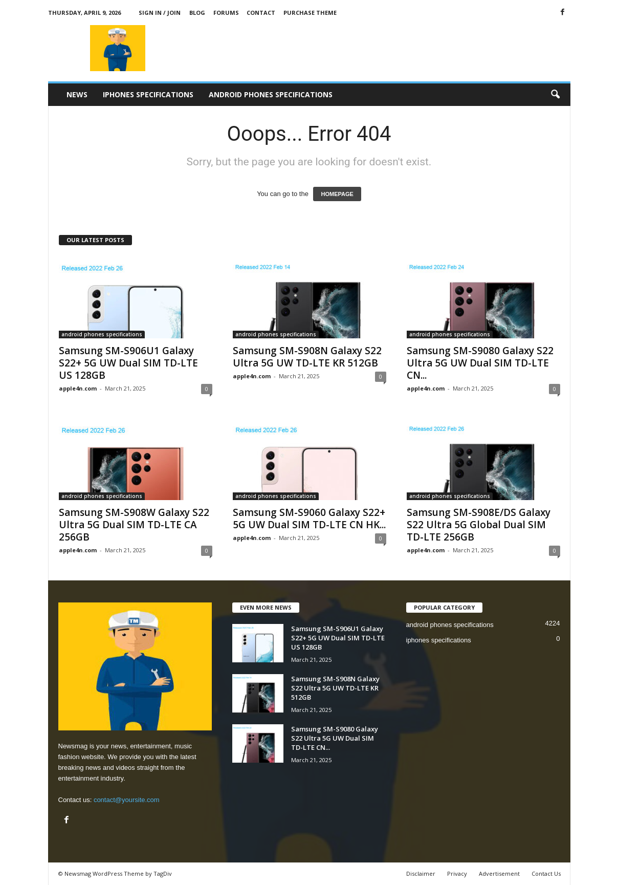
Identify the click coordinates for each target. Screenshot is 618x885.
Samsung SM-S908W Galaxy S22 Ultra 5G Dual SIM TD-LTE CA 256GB (134, 525)
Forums (226, 12)
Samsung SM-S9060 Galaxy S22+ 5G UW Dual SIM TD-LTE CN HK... (309, 518)
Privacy (457, 873)
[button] (555, 94)
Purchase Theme (310, 12)
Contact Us (546, 873)
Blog (197, 12)
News (77, 94)
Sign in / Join (160, 12)
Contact (261, 12)
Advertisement (499, 873)
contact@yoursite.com (127, 800)
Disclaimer (420, 873)
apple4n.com (78, 388)
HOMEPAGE (337, 194)
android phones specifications (271, 94)
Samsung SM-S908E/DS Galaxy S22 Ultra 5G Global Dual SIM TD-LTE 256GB (478, 525)
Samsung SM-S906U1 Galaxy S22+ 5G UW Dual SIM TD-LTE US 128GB (128, 363)
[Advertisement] (384, 48)
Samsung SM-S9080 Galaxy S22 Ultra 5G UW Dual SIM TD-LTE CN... (480, 363)
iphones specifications (148, 94)
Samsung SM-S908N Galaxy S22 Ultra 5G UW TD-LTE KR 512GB (307, 357)
